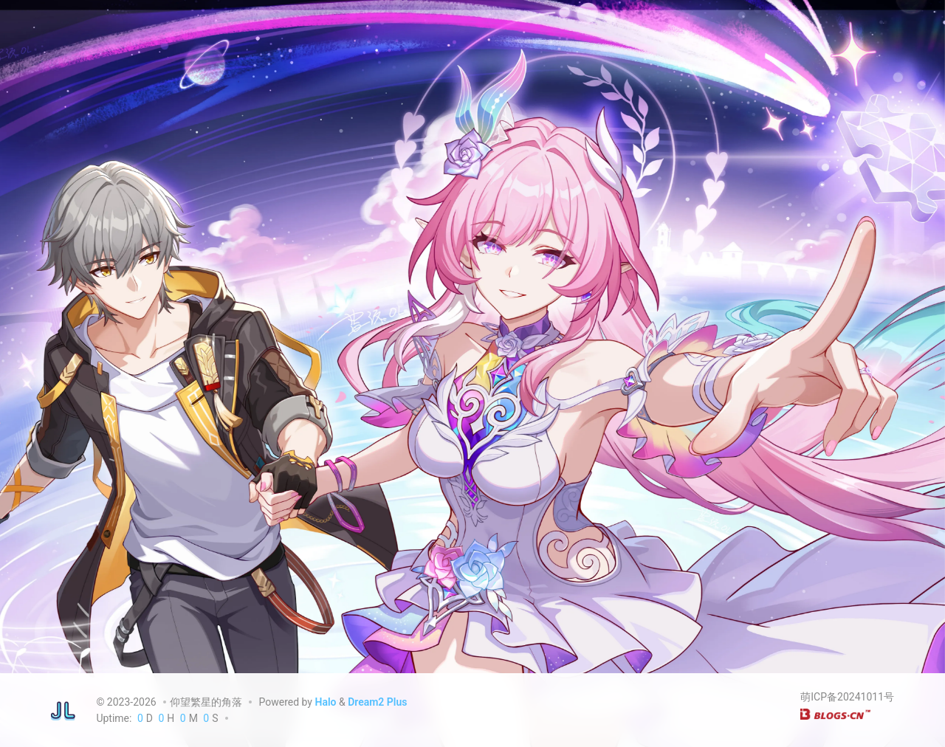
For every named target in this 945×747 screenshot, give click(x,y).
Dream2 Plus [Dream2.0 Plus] (377, 702)
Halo (325, 702)
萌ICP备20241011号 (847, 697)
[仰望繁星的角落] (63, 710)
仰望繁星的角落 (206, 702)
